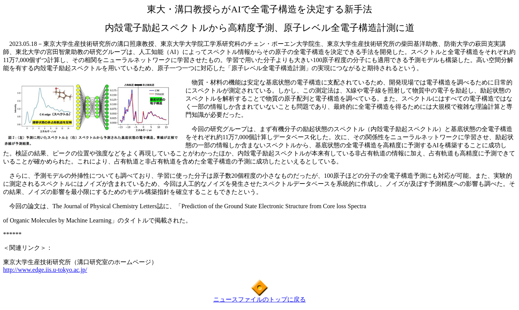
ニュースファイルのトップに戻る (259, 299)
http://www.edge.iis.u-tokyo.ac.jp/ (45, 269)
